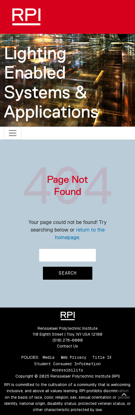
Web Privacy (73, 357)
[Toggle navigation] (13, 133)
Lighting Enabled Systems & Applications (51, 82)
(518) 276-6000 (67, 340)
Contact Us (67, 346)
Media (49, 357)
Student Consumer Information (67, 363)
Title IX (101, 357)
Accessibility (67, 370)
